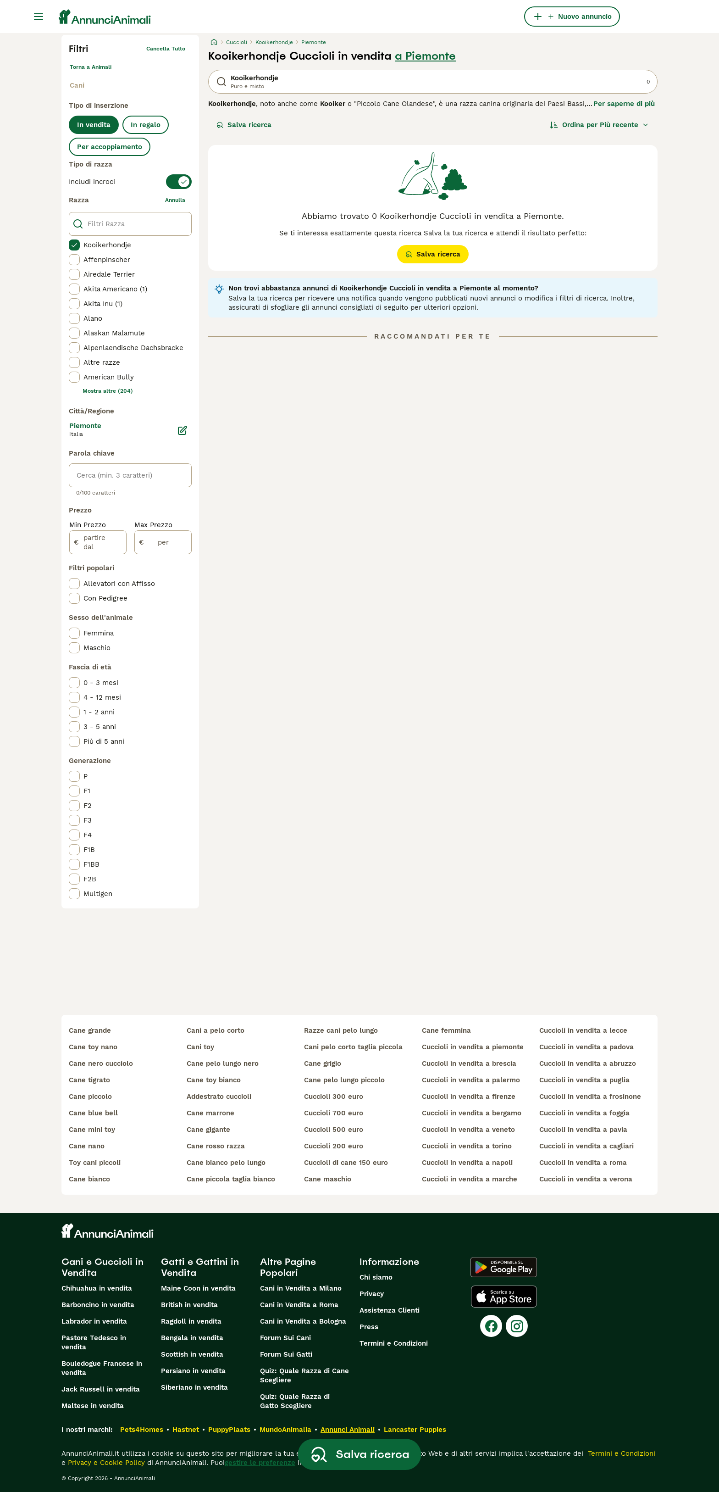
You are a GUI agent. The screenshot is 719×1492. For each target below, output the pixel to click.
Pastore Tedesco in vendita (93, 1342)
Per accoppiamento (109, 147)
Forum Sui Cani (285, 1338)
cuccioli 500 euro (333, 1129)
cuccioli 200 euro (333, 1146)
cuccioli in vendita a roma (583, 1162)
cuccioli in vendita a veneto (468, 1129)
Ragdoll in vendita (191, 1321)
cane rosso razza (216, 1146)
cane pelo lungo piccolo (344, 1080)
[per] (163, 542)
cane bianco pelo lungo (226, 1162)
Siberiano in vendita (194, 1387)
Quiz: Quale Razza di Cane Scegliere (304, 1375)
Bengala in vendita (192, 1338)
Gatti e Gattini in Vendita (200, 1267)
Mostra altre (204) (108, 391)
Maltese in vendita (92, 1406)
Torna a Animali (90, 67)
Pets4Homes (141, 1429)
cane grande (90, 1030)
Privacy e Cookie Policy (105, 1463)
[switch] (130, 181)
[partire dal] (98, 542)
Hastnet (185, 1429)
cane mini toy (92, 1129)
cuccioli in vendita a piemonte (473, 1047)
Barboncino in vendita (97, 1305)
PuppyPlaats (229, 1429)
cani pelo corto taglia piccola (353, 1047)
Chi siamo (376, 1277)
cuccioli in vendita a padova (586, 1047)
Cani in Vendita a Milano (301, 1288)
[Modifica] (182, 430)
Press (369, 1327)
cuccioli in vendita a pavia (583, 1129)
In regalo (145, 125)
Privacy (372, 1294)
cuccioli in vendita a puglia (584, 1080)
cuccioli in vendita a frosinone (590, 1096)
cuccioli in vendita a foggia (584, 1113)
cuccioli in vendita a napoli (467, 1162)
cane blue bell (93, 1113)
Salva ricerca (243, 125)
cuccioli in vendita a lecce (583, 1030)
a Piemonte (425, 56)
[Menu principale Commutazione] (38, 16)
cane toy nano (93, 1047)
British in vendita (189, 1305)
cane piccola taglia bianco (231, 1179)
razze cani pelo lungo (341, 1030)
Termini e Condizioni (394, 1343)
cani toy (200, 1047)
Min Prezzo (87, 525)
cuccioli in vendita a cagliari (586, 1146)
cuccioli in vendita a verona (585, 1179)
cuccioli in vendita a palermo (471, 1080)
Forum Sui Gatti (286, 1354)
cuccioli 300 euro (333, 1096)
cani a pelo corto (215, 1030)
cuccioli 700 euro (333, 1113)
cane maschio (327, 1179)
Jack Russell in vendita (100, 1389)
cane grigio (322, 1063)
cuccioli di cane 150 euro (346, 1162)
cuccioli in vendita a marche (469, 1179)
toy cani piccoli (95, 1162)
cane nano (87, 1146)
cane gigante (208, 1129)
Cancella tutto (165, 48)
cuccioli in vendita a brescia (469, 1063)
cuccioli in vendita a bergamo (471, 1113)
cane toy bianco (214, 1080)
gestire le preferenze (260, 1463)
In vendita (94, 125)
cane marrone (210, 1113)
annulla (175, 200)
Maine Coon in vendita (198, 1288)
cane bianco (89, 1179)
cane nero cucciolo (101, 1063)
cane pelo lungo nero (223, 1063)
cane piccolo (90, 1096)
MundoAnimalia (285, 1429)
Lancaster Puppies (415, 1429)
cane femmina (446, 1030)
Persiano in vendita (193, 1371)
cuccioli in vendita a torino (467, 1146)
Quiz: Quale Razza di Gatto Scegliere (295, 1401)
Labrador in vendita (94, 1321)
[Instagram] (517, 1326)
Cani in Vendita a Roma (299, 1305)
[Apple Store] (504, 1297)
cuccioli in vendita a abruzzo (587, 1063)
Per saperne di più (624, 104)
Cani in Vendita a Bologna (303, 1321)
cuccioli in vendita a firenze (468, 1096)
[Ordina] (599, 125)
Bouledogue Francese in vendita (101, 1368)
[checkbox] (74, 245)
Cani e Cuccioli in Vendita (102, 1267)
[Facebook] (491, 1326)
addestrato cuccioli (219, 1096)
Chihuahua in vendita (96, 1288)
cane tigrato (89, 1080)
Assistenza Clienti (390, 1310)
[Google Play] (503, 1267)
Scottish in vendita (192, 1354)
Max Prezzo (153, 525)
